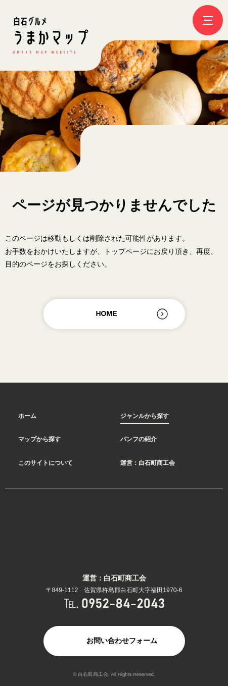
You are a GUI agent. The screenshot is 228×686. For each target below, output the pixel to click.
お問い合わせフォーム (121, 641)
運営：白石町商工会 (147, 462)
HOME (106, 313)
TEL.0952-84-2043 (114, 603)
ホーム (27, 415)
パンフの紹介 (138, 439)
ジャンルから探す (144, 415)
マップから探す (39, 439)
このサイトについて (45, 462)
